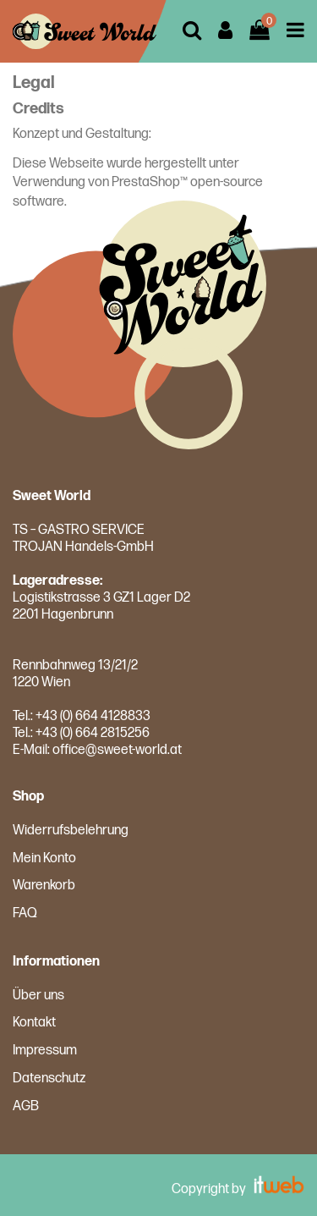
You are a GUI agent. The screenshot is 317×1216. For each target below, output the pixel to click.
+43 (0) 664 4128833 (93, 716)
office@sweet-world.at (117, 750)
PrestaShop (146, 182)
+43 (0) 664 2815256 (93, 733)
